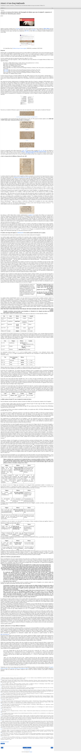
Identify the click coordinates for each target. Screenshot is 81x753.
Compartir (2, 743)
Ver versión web (27, 749)
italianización (20, 232)
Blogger (30, 751)
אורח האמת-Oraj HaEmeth (13, 3)
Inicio (27, 747)
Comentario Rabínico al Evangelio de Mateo (19, 668)
